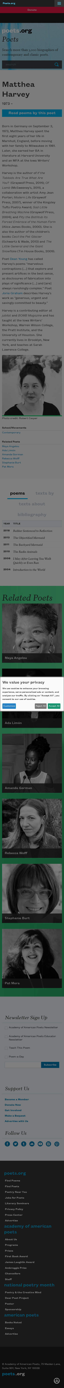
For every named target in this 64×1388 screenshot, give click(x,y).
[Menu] (59, 3)
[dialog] (32, 694)
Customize (9, 706)
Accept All (54, 706)
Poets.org (9, 3)
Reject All (41, 706)
